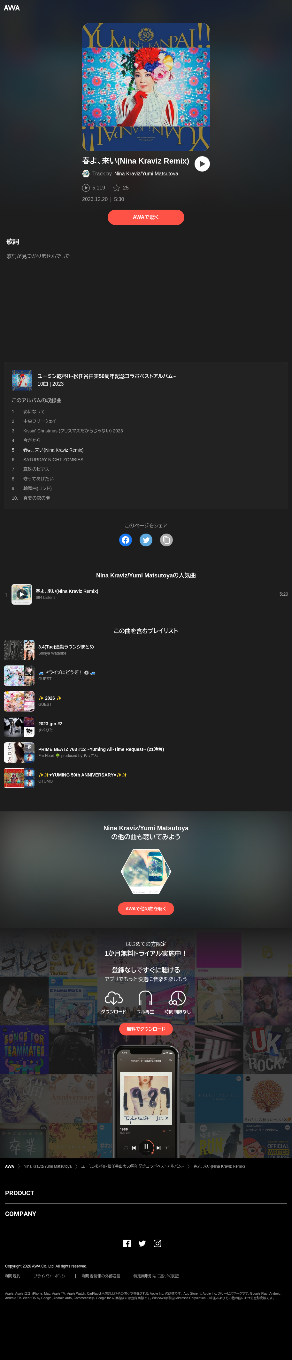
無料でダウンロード (146, 1029)
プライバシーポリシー (51, 1276)
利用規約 (12, 1276)
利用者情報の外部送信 (101, 1276)
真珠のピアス (36, 469)
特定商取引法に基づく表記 (156, 1276)
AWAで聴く (146, 217)
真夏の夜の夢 (36, 498)
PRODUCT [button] (19, 1193)
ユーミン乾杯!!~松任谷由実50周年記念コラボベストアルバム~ (106, 376)
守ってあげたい (38, 478)
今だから (32, 440)
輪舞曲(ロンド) (37, 488)
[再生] (202, 164)
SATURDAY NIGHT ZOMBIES (53, 459)
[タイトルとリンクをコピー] (166, 540)
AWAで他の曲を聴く (146, 908)
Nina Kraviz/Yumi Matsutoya (146, 173)
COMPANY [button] (20, 1214)
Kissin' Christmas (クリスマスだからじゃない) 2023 (73, 430)
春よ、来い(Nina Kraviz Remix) (219, 1166)
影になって (34, 411)
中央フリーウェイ (39, 421)
